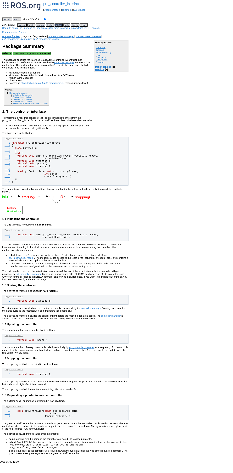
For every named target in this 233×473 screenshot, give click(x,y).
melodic (7, 19)
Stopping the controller (22, 101)
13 (7, 174)
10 (7, 166)
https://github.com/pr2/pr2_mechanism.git (42, 83)
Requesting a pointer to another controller (30, 103)
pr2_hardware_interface (88, 36)
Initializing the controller (23, 95)
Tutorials (100, 50)
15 (7, 179)
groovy (40, 25)
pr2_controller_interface (62, 4)
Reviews (100, 62)
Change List (101, 59)
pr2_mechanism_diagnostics (17, 39)
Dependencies (103, 67)
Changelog (101, 57)
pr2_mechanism (11, 36)
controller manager (64, 62)
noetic (17, 19)
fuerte (31, 25)
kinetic (75, 25)
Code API (100, 47)
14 (7, 177)
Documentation (52, 10)
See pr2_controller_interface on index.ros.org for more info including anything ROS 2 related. (51, 28)
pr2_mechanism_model (46, 39)
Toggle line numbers (13, 139)
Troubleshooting (103, 52)
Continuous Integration (25, 53)
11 (7, 169)
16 (7, 182)
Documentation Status (14, 32)
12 (7, 172)
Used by (99, 69)
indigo (59, 25)
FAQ (98, 55)
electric (22, 25)
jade (67, 25)
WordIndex (79, 10)
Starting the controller (22, 97)
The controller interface (18, 93)
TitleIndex (67, 10)
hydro (49, 25)
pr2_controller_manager (61, 36)
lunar (83, 25)
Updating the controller (22, 99)
